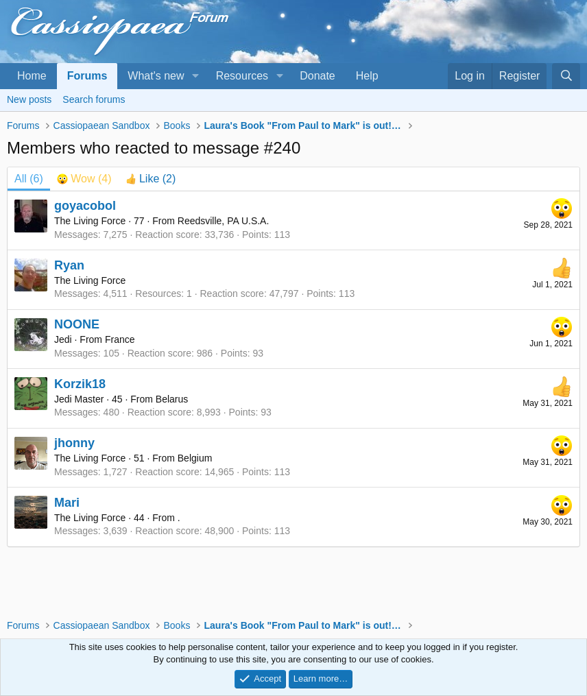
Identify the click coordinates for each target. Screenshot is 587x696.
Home (32, 76)
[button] (195, 76)
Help (367, 76)
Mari (67, 502)
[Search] (566, 76)
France (120, 339)
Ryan (69, 265)
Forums (87, 76)
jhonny (74, 443)
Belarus (172, 399)
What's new (156, 76)
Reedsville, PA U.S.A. (223, 220)
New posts (29, 99)
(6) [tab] (28, 178)
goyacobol (85, 206)
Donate (317, 76)
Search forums (93, 99)
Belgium (195, 458)
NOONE (76, 324)
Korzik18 (80, 384)
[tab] (84, 179)
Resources (242, 76)
